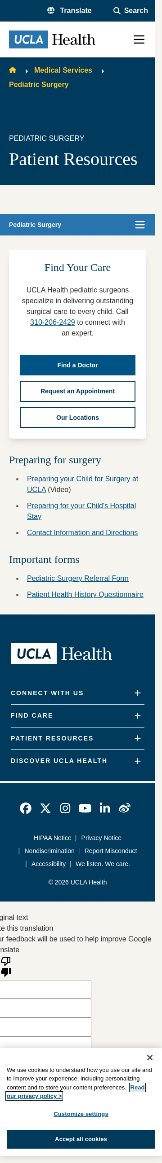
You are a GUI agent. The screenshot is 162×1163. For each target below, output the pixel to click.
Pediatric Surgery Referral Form (78, 578)
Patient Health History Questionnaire (85, 594)
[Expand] (138, 693)
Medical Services (63, 70)
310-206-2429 (52, 322)
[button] (69, 10)
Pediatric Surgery (39, 84)
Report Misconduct (111, 850)
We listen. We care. (103, 863)
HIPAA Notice (53, 837)
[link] (25, 808)
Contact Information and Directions (82, 532)
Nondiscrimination (50, 850)
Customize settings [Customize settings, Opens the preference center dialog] (81, 1114)
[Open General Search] (130, 10)
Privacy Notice (101, 837)
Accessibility (49, 863)
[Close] (150, 1057)
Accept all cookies (81, 1139)
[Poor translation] (5, 966)
